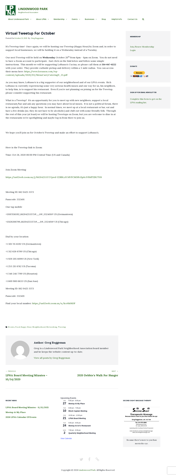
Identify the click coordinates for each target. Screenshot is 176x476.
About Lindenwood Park (20, 19)
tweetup (62, 327)
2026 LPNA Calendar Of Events (21, 417)
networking (51, 327)
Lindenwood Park (33, 9)
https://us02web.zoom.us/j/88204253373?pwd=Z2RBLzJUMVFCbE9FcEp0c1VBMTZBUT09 (54, 177)
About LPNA (42, 19)
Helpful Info (117, 19)
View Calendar (66, 438)
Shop (104, 19)
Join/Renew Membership (142, 46)
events (11, 327)
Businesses (91, 19)
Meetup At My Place (16, 412)
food (17, 327)
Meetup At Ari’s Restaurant (79, 426)
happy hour (26, 327)
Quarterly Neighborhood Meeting (82, 433)
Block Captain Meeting (77, 411)
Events (76, 19)
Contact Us (132, 19)
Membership (60, 19)
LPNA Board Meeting (77, 418)
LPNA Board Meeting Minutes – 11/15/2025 (27, 407)
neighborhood (39, 327)
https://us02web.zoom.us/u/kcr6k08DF (53, 303)
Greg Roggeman (37, 38)
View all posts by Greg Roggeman (52, 357)
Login (133, 50)
